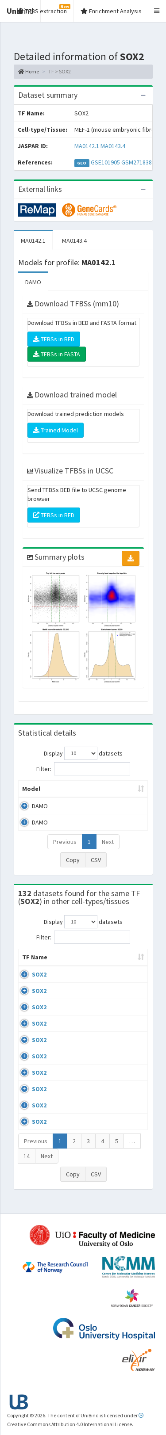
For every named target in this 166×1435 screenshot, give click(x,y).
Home (28, 71)
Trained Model (55, 430)
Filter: (83, 768)
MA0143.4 (112, 146)
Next (108, 842)
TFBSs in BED (53, 339)
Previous (65, 842)
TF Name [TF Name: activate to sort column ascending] (30, 961)
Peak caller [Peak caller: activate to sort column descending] (74, 789)
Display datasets (83, 753)
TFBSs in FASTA (56, 354)
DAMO (33, 282)
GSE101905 (105, 162)
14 (26, 1165)
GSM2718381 (138, 162)
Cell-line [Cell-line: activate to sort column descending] (69, 966)
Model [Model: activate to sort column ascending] (31, 789)
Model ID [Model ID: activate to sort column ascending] (120, 789)
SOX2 (39, 983)
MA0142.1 (86, 146)
